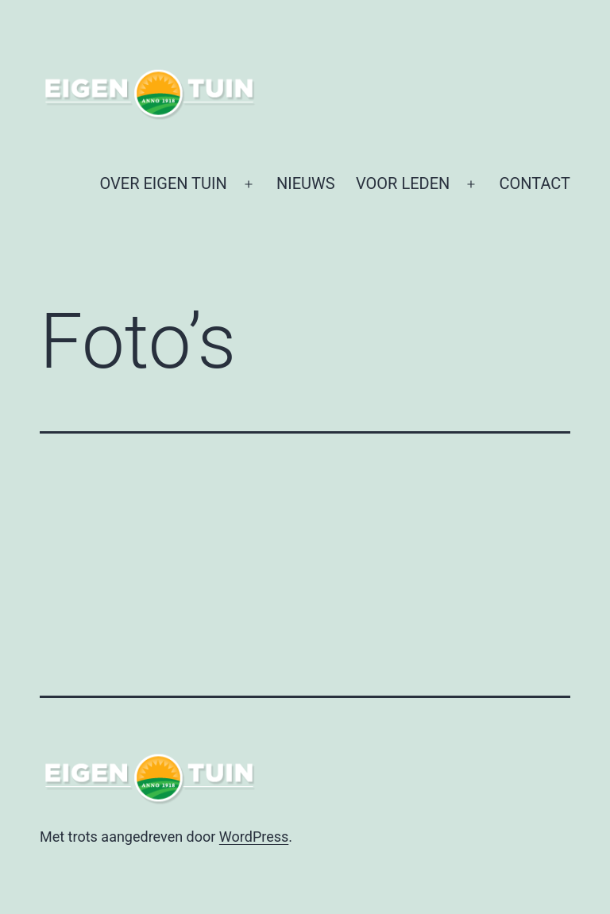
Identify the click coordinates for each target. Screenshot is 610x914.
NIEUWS (305, 183)
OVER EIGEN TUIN (163, 183)
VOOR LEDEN (403, 183)
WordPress (253, 836)
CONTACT (534, 183)
